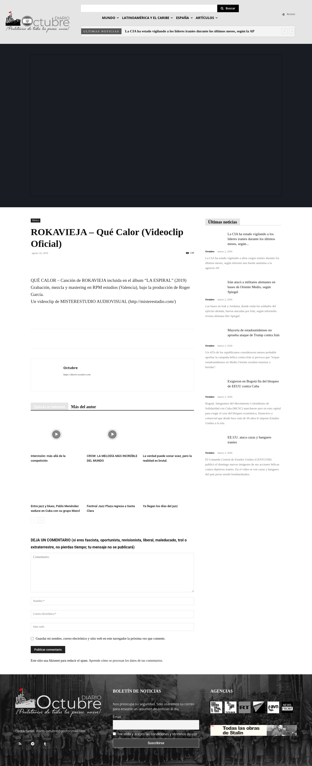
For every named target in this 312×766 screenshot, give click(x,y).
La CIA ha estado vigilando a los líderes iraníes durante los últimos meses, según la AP (189, 31)
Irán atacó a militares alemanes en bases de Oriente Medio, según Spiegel (251, 287)
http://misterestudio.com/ (152, 301)
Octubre (70, 367)
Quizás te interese (49, 406)
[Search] (228, 8)
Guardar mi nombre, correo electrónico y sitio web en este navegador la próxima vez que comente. (100, 638)
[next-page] (41, 520)
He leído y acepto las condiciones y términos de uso (157, 734)
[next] (292, 31)
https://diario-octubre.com (77, 374)
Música (35, 220)
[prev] (284, 31)
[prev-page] (34, 520)
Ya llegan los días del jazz (160, 506)
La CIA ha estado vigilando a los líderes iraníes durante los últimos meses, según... (251, 239)
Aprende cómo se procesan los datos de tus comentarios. (126, 660)
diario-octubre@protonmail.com (60, 731)
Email (117, 717)
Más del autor (83, 406)
